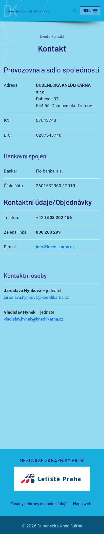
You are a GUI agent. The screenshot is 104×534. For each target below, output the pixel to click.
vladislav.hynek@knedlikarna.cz (33, 319)
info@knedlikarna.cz (55, 246)
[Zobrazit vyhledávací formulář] (75, 11)
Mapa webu (83, 503)
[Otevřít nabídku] (90, 10)
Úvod (44, 37)
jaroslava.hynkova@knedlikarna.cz (36, 297)
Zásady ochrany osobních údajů (39, 503)
